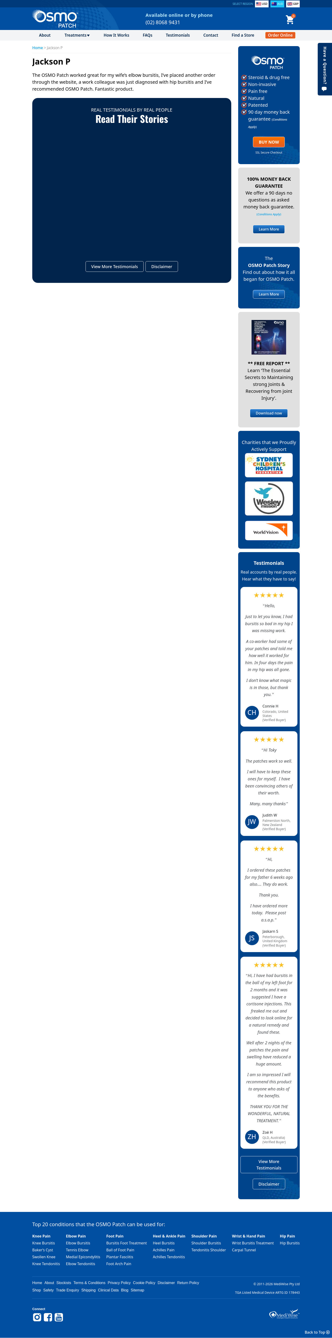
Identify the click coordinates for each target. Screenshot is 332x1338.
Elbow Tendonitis (80, 1263)
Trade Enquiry (67, 1290)
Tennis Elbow (77, 1249)
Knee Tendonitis (46, 1263)
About (44, 35)
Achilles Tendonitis (169, 1256)
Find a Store (243, 35)
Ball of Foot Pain (120, 1249)
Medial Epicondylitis (83, 1256)
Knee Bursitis (43, 1243)
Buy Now (269, 142)
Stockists (63, 1283)
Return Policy (188, 1283)
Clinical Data (108, 1290)
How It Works (116, 35)
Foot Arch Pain (118, 1263)
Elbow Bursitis (78, 1243)
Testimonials (178, 35)
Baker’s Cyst (42, 1249)
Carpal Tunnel (244, 1249)
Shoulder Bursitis (206, 1243)
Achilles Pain (164, 1249)
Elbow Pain (76, 1236)
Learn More (269, 229)
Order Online (280, 35)
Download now (269, 413)
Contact (210, 35)
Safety (48, 1290)
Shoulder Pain (204, 1236)
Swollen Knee (43, 1256)
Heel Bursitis (164, 1243)
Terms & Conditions (90, 1283)
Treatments (75, 35)
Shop (36, 1290)
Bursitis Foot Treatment (126, 1243)
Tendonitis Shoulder (208, 1249)
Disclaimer (161, 266)
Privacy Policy (119, 1283)
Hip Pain (287, 1236)
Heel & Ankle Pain (169, 1236)
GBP (296, 4)
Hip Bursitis (290, 1243)
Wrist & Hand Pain (248, 1236)
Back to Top (317, 1332)
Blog (124, 1290)
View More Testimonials (114, 266)
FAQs (147, 35)
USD (264, 4)
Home (37, 47)
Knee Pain (41, 1236)
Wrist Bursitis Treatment (253, 1243)
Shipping (88, 1290)
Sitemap (137, 1290)
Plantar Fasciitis (119, 1256)
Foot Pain (115, 1236)
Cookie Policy (144, 1283)
